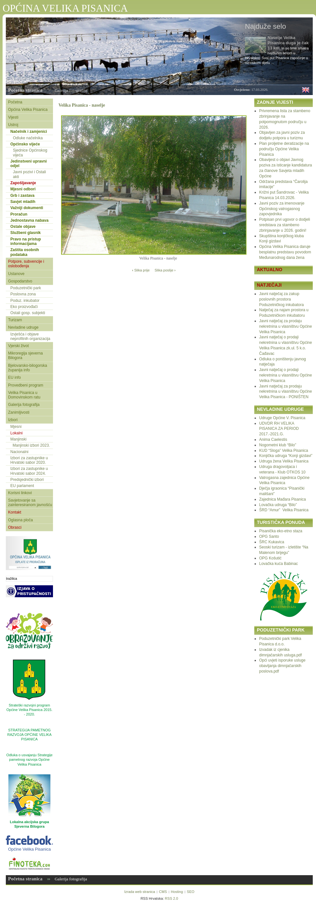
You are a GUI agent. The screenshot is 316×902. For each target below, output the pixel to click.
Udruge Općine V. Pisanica (282, 418)
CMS (163, 892)
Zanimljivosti (18, 412)
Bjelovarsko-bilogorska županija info (27, 367)
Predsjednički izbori (27, 479)
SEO (190, 892)
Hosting (177, 892)
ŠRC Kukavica (271, 542)
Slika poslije (164, 270)
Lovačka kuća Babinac (278, 563)
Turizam (15, 320)
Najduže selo (265, 26)
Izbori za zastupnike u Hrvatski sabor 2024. (29, 470)
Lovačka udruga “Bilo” (278, 505)
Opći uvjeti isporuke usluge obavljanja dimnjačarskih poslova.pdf (282, 666)
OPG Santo (269, 536)
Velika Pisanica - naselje (81, 105)
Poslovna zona (23, 294)
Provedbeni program (25, 385)
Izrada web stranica (139, 892)
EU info (14, 377)
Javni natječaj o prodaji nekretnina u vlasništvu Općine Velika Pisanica (285, 375)
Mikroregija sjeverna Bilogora (25, 355)
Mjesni (16, 426)
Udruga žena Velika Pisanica (284, 461)
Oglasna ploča (20, 520)
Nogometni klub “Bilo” (277, 445)
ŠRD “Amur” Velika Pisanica (284, 510)
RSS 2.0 (171, 898)
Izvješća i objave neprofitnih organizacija (30, 336)
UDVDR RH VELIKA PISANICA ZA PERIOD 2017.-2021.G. (279, 429)
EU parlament (22, 485)
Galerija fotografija (71, 90)
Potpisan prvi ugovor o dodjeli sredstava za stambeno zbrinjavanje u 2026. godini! (284, 225)
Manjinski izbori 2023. (31, 445)
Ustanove (16, 273)
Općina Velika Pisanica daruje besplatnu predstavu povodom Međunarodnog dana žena (285, 252)
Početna (15, 102)
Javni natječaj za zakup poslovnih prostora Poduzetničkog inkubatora (281, 299)
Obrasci (14, 527)
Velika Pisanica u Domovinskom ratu (24, 394)
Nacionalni (19, 452)
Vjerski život (18, 346)
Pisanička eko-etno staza (280, 531)
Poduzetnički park (25, 288)
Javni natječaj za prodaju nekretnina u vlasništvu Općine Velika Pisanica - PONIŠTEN (285, 391)
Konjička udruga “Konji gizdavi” (285, 455)
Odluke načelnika (28, 138)
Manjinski (18, 439)
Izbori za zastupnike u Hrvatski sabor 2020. (29, 460)
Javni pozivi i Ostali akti (29, 174)
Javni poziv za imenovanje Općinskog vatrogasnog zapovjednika (281, 209)
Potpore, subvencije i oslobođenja (26, 263)
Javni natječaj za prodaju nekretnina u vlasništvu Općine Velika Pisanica (285, 326)
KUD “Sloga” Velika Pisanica (283, 450)
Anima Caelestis (273, 439)
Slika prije (141, 270)
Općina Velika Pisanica (27, 109)
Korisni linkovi (20, 493)
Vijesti (13, 117)
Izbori (12, 420)
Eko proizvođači (24, 306)
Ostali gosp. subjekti (27, 313)
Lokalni (16, 433)
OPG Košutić (270, 558)
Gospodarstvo (20, 281)
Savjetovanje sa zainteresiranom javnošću (30, 502)
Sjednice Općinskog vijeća (30, 152)
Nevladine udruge (23, 327)
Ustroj (13, 124)
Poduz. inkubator (24, 300)
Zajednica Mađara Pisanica (282, 499)
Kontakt (14, 512)
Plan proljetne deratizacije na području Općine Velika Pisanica (284, 149)
